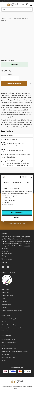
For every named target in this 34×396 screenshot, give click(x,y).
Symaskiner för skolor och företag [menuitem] (11, 311)
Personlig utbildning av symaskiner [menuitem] (12, 328)
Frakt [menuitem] (3, 345)
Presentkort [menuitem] (5, 354)
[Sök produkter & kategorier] (17, 9)
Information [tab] (17, 182)
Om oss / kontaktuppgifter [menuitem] (9, 319)
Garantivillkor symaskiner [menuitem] (9, 348)
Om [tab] (28, 182)
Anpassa (17, 217)
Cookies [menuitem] (3, 360)
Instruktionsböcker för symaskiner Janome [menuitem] (14, 351)
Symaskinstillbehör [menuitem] (7, 296)
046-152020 (6, 1)
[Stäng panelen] (31, 177)
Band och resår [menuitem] (6, 305)
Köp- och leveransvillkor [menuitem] (8, 342)
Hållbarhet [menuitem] (4, 331)
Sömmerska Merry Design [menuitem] (9, 325)
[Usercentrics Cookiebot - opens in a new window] (20, 177)
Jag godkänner (17, 212)
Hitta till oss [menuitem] (5, 322)
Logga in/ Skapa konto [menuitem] (8, 339)
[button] (27, 4)
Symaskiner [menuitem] (5, 293)
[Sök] (30, 9)
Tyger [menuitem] (3, 299)
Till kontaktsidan (6, 259)
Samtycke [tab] (6, 182)
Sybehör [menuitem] (4, 302)
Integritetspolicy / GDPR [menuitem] (8, 357)
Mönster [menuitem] (4, 308)
